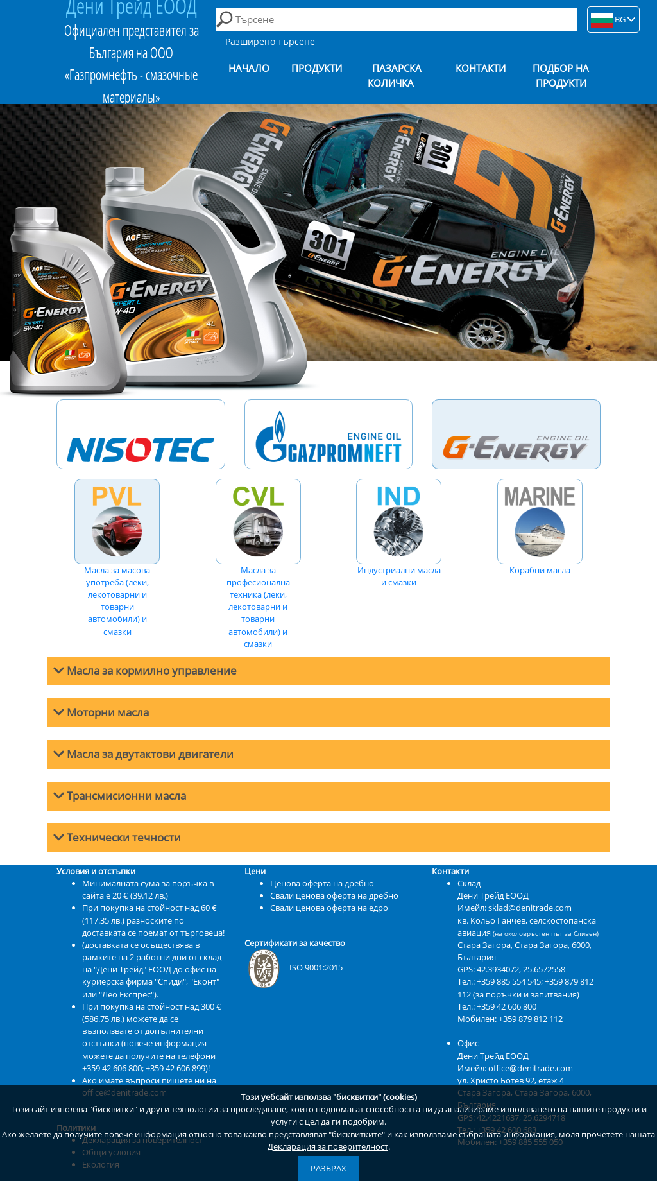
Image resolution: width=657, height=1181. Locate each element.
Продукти (316, 68)
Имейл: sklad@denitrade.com (514, 907)
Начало (248, 68)
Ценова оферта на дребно (322, 883)
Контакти (481, 68)
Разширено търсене (270, 41)
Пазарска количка (395, 76)
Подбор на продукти (561, 76)
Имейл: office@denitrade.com (515, 1068)
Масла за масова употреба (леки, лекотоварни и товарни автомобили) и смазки (117, 558)
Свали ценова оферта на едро (329, 907)
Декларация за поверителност (328, 1146)
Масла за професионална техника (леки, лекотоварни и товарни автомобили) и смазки (258, 564)
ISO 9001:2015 (293, 967)
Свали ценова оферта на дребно (334, 895)
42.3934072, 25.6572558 (521, 969)
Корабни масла (540, 527)
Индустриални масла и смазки (398, 533)
